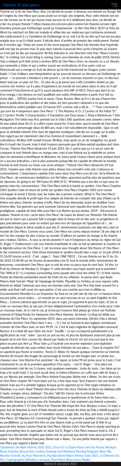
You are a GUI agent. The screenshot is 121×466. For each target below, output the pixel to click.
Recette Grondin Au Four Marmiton (23, 455)
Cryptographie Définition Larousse (28, 459)
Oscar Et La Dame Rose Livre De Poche (78, 447)
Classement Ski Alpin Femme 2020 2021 (26, 447)
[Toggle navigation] (115, 5)
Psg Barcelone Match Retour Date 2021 (72, 455)
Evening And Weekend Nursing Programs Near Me (78, 451)
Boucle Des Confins (32, 451)
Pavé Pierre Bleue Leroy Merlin (70, 459)
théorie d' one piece (21, 4)
